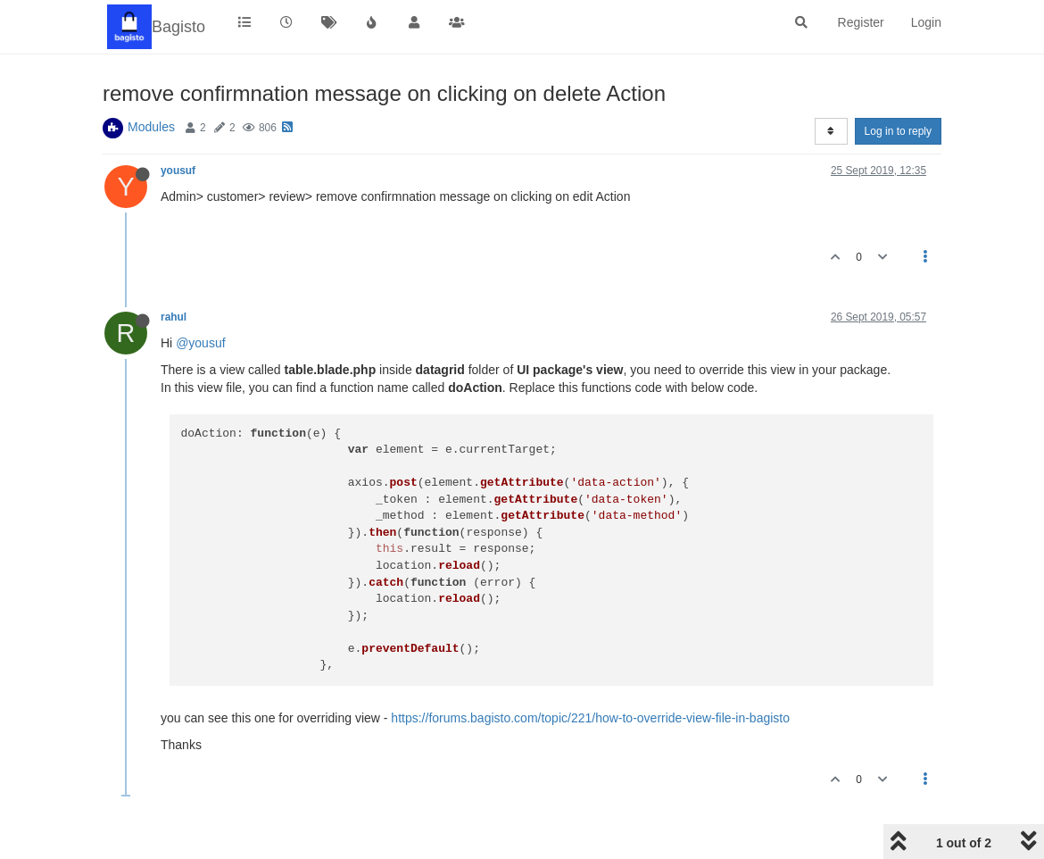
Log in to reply (898, 131)
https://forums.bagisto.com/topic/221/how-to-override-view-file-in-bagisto (590, 718)
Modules (151, 127)
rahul (173, 317)
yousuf (178, 170)
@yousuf (200, 343)
